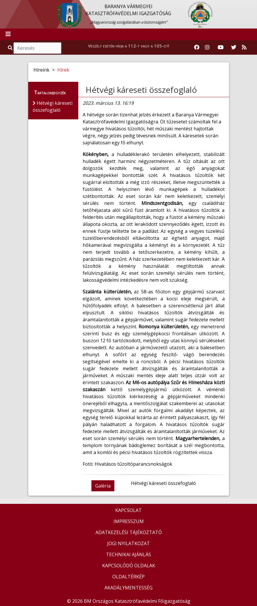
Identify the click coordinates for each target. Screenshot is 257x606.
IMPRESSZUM (129, 521)
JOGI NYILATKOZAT (128, 543)
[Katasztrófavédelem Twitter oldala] (234, 47)
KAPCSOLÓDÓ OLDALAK (128, 565)
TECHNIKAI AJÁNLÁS (128, 554)
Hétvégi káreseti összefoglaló (141, 89)
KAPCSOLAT (128, 510)
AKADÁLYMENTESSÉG (128, 587)
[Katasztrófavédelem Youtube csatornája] (220, 47)
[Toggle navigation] (8, 34)
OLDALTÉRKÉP (128, 576)
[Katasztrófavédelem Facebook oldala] (197, 47)
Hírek (63, 70)
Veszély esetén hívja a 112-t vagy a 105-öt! (128, 46)
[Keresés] (37, 48)
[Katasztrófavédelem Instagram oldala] (207, 47)
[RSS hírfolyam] (244, 47)
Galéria (103, 486)
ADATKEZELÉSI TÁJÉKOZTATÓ (128, 532)
